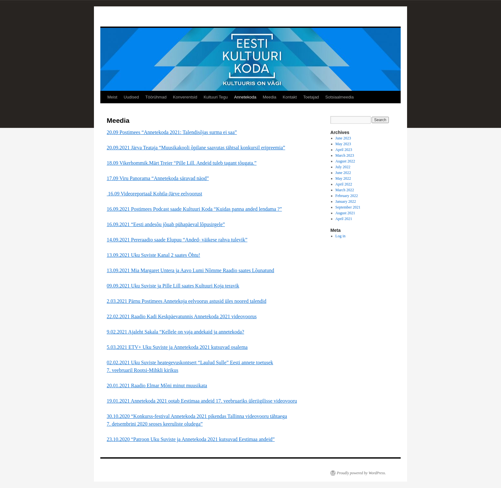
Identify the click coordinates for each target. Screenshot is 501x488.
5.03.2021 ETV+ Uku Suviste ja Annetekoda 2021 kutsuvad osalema (177, 347)
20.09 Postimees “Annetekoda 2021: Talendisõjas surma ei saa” (172, 132)
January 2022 (345, 201)
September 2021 (347, 207)
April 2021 (343, 218)
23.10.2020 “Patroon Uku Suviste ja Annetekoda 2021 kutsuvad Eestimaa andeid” (191, 439)
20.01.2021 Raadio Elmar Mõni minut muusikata (157, 385)
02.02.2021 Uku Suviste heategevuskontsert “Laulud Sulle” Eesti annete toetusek (190, 362)
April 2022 (343, 184)
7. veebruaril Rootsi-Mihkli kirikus (142, 370)
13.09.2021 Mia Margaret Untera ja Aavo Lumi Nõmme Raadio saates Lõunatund (190, 270)
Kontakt (290, 97)
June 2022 (343, 172)
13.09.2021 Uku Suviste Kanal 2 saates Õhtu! (153, 255)
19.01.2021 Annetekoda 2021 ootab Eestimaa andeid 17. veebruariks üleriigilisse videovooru (202, 401)
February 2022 (346, 195)
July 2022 (343, 167)
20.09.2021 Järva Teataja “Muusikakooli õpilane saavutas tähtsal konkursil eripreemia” (196, 147)
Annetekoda (245, 97)
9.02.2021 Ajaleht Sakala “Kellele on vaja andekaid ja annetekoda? (175, 332)
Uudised (131, 97)
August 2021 (345, 213)
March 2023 (344, 155)
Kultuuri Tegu (216, 97)
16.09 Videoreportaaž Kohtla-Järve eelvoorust (154, 193)
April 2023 (343, 149)
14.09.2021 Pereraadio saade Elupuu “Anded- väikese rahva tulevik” (177, 239)
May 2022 (343, 178)
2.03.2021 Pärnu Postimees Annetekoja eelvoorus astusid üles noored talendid (186, 301)
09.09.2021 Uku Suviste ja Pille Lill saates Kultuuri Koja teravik (173, 285)
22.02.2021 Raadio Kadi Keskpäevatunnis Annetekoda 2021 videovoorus (182, 316)
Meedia (269, 97)
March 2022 (344, 190)
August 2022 (345, 161)
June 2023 (343, 138)
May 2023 (343, 144)
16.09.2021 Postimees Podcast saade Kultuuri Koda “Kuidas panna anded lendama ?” (194, 209)
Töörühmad (155, 97)
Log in (340, 236)
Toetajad (311, 97)
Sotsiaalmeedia (339, 97)
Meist (112, 97)
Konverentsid (185, 97)
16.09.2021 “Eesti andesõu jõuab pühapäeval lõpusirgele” (166, 224)
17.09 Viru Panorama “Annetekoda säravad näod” (158, 178)
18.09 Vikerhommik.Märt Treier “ (182, 163)
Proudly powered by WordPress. (361, 473)
